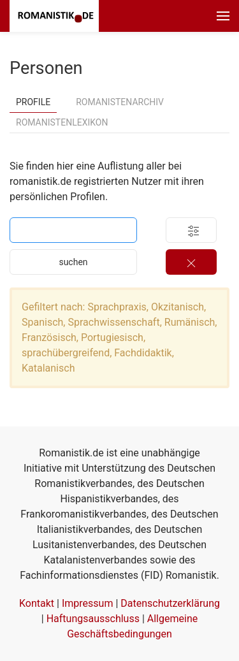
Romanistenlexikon (62, 122)
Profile (33, 102)
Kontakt (36, 603)
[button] (223, 16)
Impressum (87, 603)
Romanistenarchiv (120, 102)
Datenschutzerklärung (170, 603)
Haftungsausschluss (93, 619)
